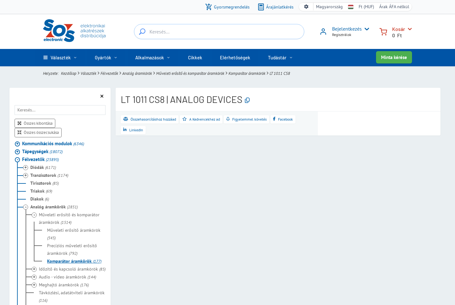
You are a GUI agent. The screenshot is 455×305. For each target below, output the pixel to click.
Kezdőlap (68, 73)
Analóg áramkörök (137, 73)
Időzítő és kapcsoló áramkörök (72, 269)
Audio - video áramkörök (67, 277)
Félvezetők (109, 73)
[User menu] (365, 29)
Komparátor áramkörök (246, 73)
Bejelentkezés (347, 29)
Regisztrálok (341, 34)
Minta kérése (394, 57)
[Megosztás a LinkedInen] (133, 130)
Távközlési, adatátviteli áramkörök (72, 296)
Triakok (41, 191)
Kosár (398, 29)
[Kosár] (383, 31)
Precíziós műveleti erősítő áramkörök (72, 249)
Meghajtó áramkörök (64, 285)
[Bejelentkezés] (323, 34)
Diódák (43, 167)
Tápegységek (42, 151)
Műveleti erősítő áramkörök (73, 234)
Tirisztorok (44, 183)
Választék (88, 73)
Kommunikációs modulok (53, 144)
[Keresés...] (142, 31)
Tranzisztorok (49, 175)
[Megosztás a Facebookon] (282, 119)
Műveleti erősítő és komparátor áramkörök (190, 73)
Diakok (39, 199)
